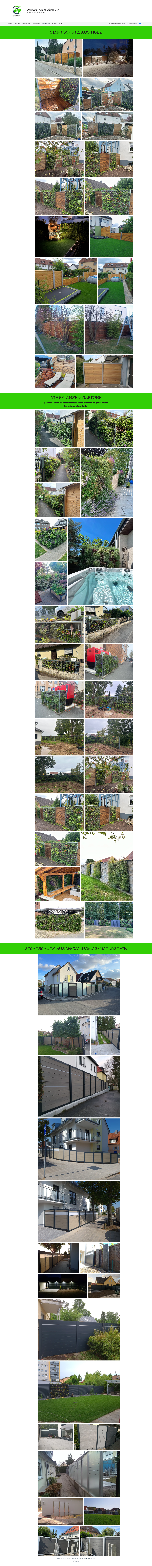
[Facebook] (140, 24)
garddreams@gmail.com (117, 24)
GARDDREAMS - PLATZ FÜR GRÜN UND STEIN (43, 9)
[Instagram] (143, 24)
